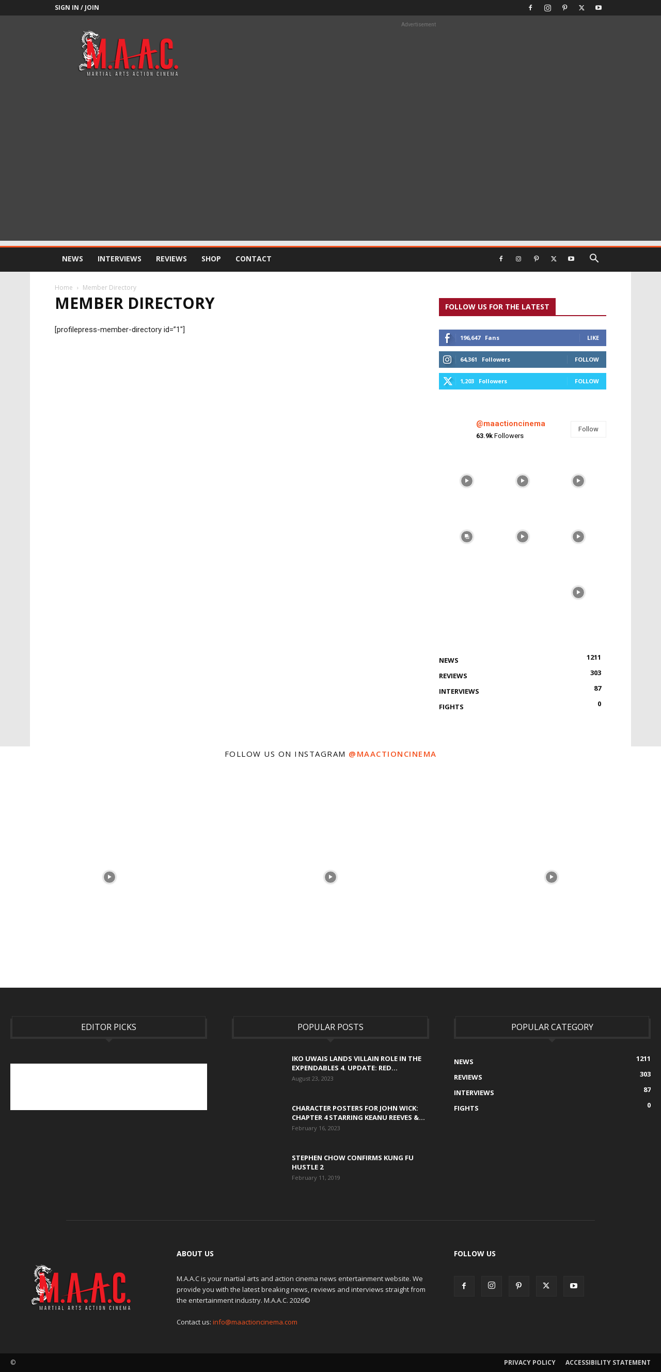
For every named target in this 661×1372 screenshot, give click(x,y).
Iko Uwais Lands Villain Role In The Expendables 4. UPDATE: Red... (356, 1063)
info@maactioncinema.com (255, 1322)
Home (64, 287)
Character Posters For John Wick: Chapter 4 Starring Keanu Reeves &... (358, 1112)
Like (593, 337)
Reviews (171, 258)
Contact (253, 258)
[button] (593, 259)
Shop (211, 258)
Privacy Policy (530, 1362)
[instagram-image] (467, 481)
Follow (587, 359)
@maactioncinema (510, 423)
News (72, 258)
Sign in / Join (77, 7)
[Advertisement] (330, 168)
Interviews (119, 258)
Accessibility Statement (608, 1362)
